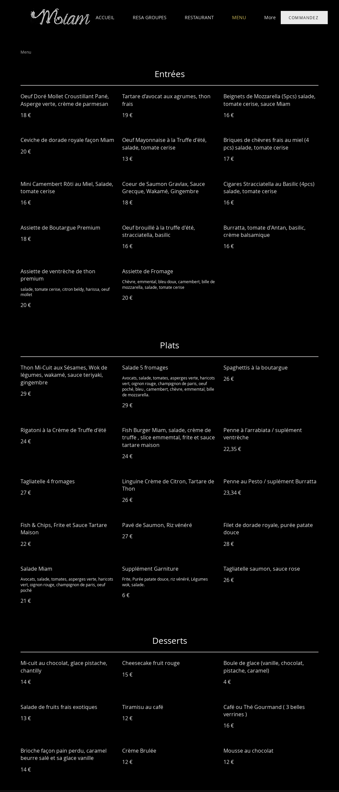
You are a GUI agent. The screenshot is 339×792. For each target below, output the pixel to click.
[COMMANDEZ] (304, 17)
